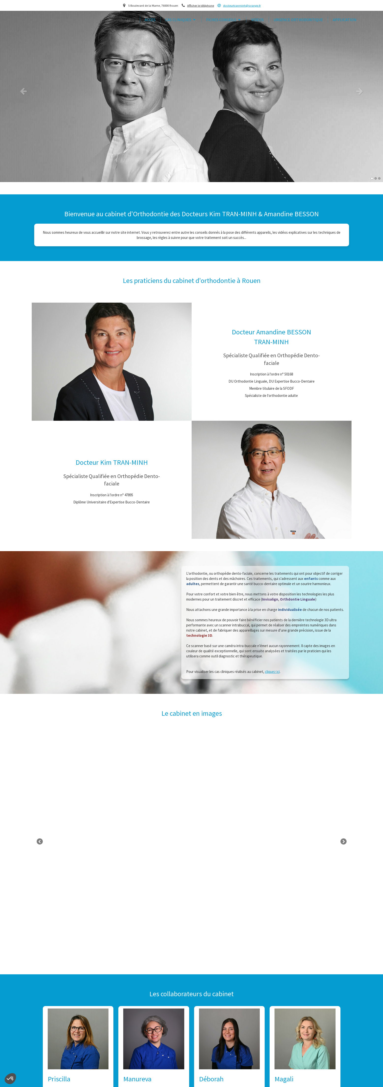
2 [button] (375, 178)
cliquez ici (272, 671)
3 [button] (379, 178)
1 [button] (372, 178)
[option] (191, 91)
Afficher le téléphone (200, 5)
